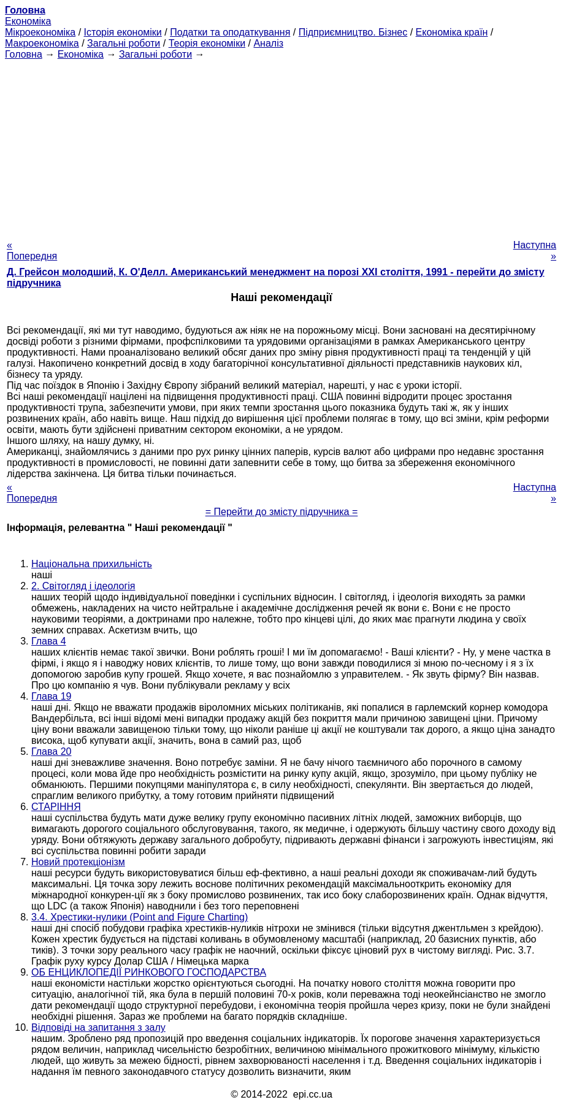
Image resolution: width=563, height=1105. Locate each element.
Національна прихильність (91, 564)
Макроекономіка (42, 43)
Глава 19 (51, 696)
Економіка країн (452, 32)
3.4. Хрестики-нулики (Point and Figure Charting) (139, 917)
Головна (23, 54)
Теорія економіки (207, 43)
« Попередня (32, 250)
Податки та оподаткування (230, 32)
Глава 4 (48, 641)
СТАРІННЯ (56, 806)
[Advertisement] (281, 146)
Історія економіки (123, 32)
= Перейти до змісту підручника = (281, 512)
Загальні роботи (123, 43)
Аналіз (268, 43)
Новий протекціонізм (78, 862)
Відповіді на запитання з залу (98, 1027)
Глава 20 (51, 751)
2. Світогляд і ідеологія (83, 586)
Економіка (28, 21)
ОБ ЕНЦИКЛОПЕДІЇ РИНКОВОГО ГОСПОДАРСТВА (148, 972)
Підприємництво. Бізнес (353, 32)
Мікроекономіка (40, 32)
